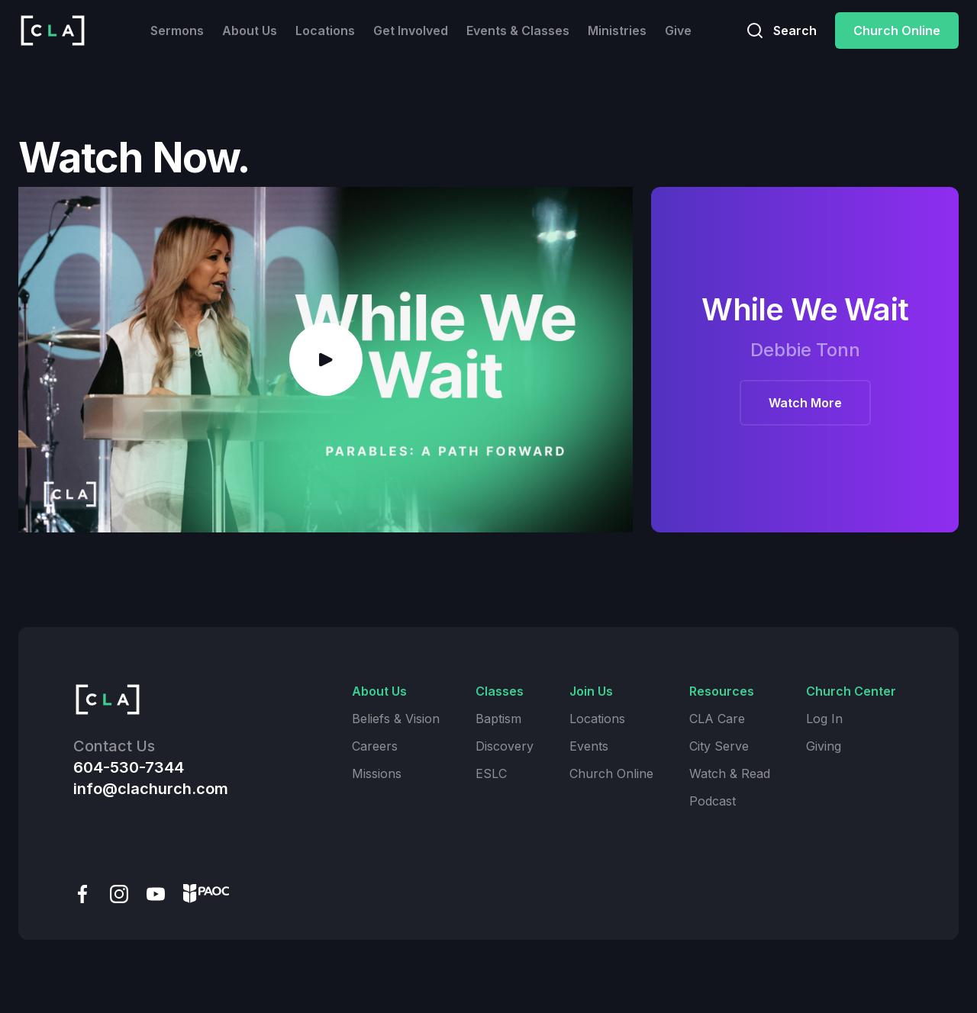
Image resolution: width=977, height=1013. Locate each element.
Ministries (617, 30)
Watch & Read (729, 773)
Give (678, 30)
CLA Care (717, 718)
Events (588, 746)
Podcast (712, 801)
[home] (52, 30)
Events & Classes (517, 30)
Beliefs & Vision (396, 718)
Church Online (896, 30)
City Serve (719, 746)
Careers (375, 746)
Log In (824, 718)
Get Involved (410, 30)
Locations (325, 30)
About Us (249, 30)
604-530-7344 (128, 767)
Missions (376, 773)
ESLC (491, 773)
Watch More (805, 402)
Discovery (505, 746)
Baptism (498, 718)
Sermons (177, 30)
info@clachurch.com (150, 789)
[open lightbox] (325, 359)
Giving (823, 746)
